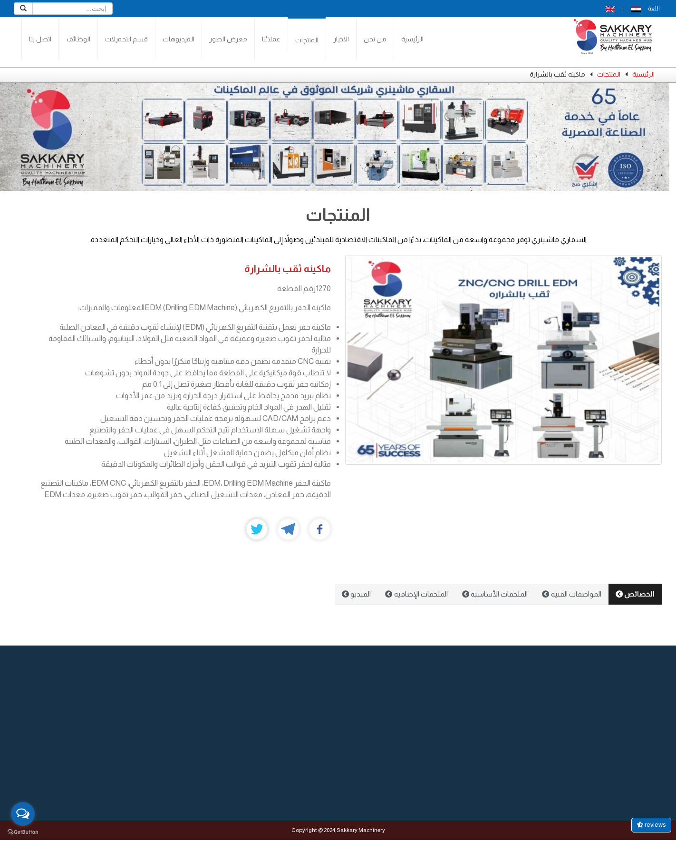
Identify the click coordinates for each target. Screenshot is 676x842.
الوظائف (78, 39)
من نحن (375, 39)
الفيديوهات (178, 39)
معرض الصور (228, 39)
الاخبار (341, 39)
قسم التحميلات (126, 39)
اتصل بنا (40, 39)
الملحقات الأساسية (495, 594)
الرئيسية (412, 39)
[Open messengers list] (23, 814)
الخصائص (635, 594)
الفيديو (356, 594)
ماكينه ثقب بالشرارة (287, 268)
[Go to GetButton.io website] (23, 832)
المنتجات (307, 40)
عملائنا (271, 39)
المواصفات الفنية (571, 594)
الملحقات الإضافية (416, 594)
